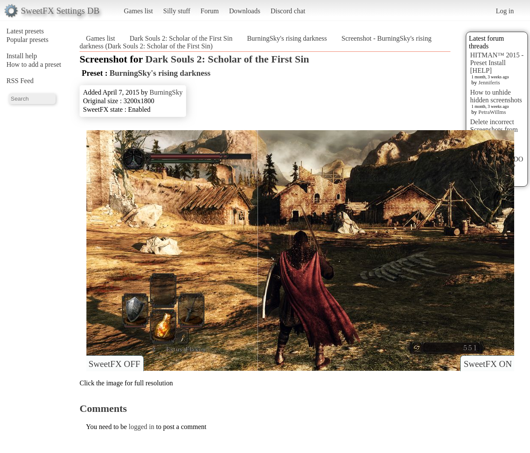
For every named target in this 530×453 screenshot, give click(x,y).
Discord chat (287, 11)
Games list (138, 11)
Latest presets (25, 31)
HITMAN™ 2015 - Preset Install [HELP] (497, 62)
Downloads (244, 11)
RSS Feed (20, 80)
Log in (505, 11)
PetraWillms (492, 112)
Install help (21, 56)
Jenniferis (489, 82)
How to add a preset (33, 64)
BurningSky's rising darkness (287, 38)
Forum (210, 11)
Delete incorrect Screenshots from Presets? (494, 129)
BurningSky (166, 92)
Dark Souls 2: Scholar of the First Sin (181, 38)
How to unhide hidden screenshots (496, 96)
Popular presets (27, 39)
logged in (141, 426)
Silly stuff (176, 11)
